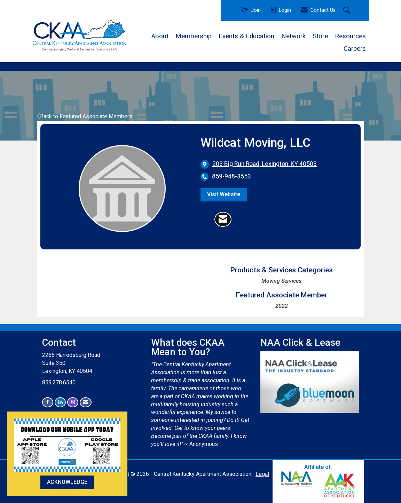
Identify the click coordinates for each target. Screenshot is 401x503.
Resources (350, 36)
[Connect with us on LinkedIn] (60, 402)
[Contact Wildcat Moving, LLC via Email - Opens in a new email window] (222, 219)
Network (293, 36)
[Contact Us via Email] (86, 402)
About (159, 36)
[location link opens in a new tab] (264, 164)
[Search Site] (347, 10)
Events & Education (246, 36)
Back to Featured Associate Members (84, 116)
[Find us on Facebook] (47, 402)
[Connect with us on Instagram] (72, 402)
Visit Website (223, 194)
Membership (193, 36)
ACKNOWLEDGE (67, 482)
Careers (355, 49)
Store (320, 36)
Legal (262, 474)
